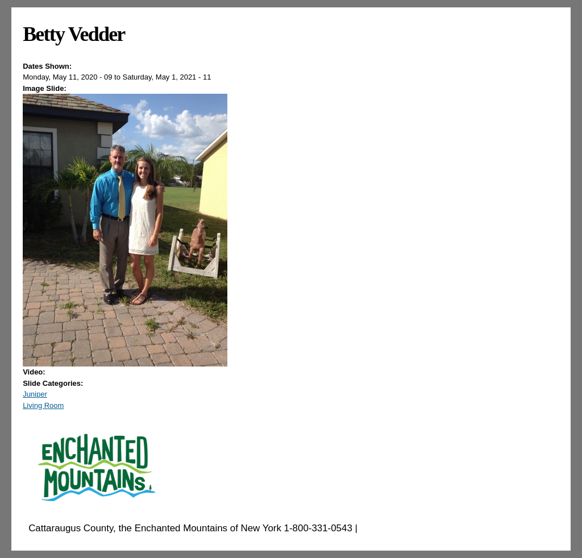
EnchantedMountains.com (415, 528)
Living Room (43, 405)
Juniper (35, 394)
